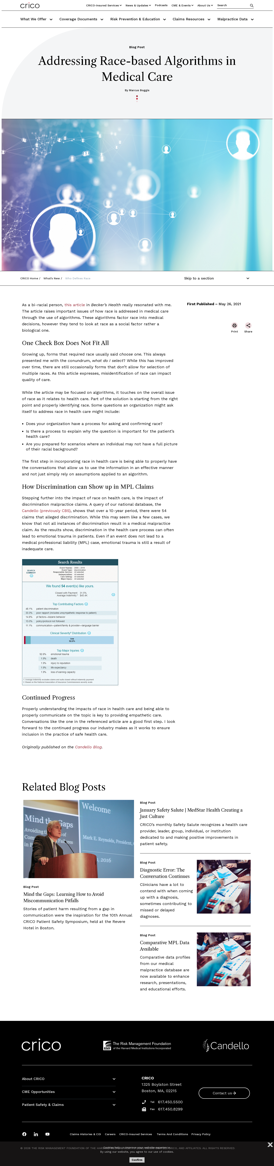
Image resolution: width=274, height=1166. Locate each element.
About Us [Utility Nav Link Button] (205, 5)
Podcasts (161, 5)
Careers (110, 1134)
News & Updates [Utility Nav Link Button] (138, 5)
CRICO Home (29, 278)
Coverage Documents (81, 19)
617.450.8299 (170, 1109)
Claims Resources (191, 19)
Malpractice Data (235, 19)
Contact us (222, 1093)
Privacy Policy (200, 1134)
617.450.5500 (170, 1102)
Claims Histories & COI (85, 1134)
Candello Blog (88, 747)
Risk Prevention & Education (138, 19)
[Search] (252, 5)
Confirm (137, 1159)
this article (74, 304)
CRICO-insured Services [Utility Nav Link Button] (104, 5)
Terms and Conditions (172, 1134)
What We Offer (36, 19)
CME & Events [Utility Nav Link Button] (182, 5)
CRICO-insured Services (135, 1134)
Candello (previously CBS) (46, 510)
